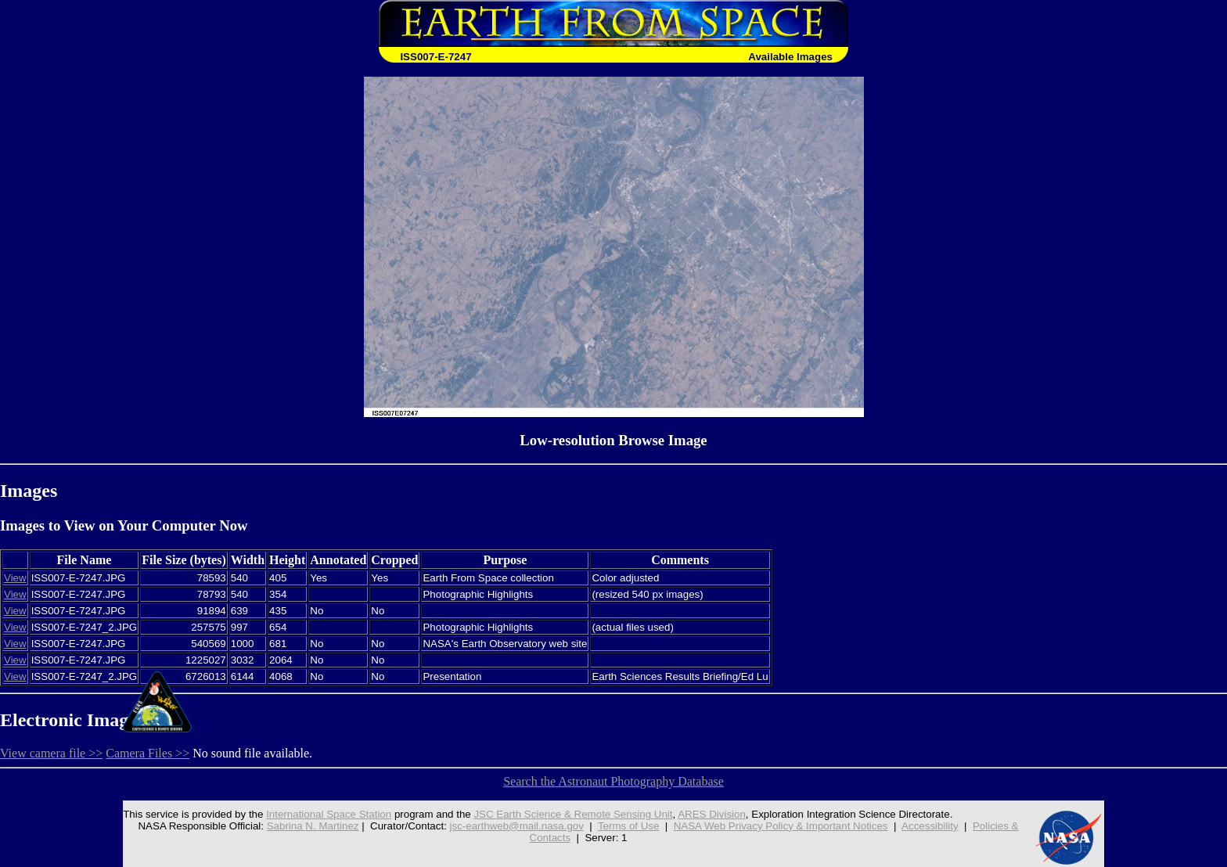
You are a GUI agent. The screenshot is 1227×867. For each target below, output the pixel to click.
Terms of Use (629, 826)
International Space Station (328, 814)
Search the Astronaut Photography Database (613, 781)
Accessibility (930, 826)
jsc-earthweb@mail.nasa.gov (517, 826)
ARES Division (712, 814)
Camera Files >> (147, 753)
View (15, 578)
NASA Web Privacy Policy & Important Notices (781, 826)
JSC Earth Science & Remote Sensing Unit (572, 814)
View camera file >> (51, 753)
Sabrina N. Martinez (313, 826)
